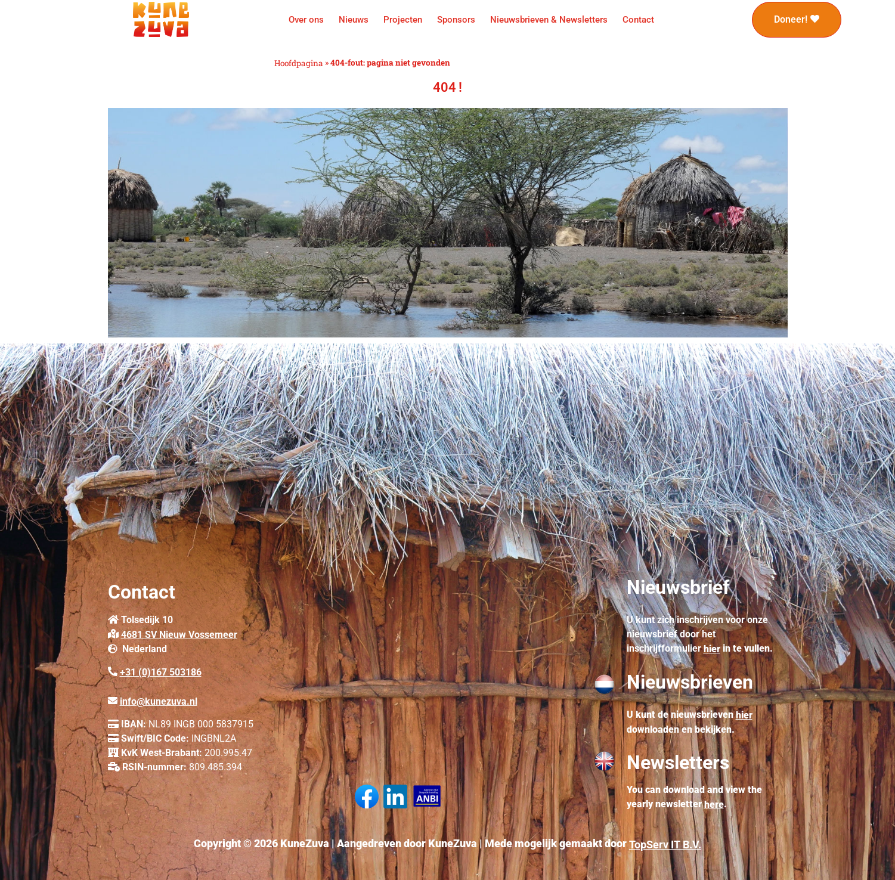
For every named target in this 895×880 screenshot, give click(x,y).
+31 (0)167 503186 (161, 672)
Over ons (306, 19)
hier (712, 649)
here (714, 804)
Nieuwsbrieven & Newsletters (549, 19)
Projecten (402, 19)
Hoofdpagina (298, 63)
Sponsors (456, 19)
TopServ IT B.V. (665, 844)
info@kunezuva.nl (158, 701)
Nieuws (353, 19)
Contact (638, 19)
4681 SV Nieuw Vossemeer (179, 634)
